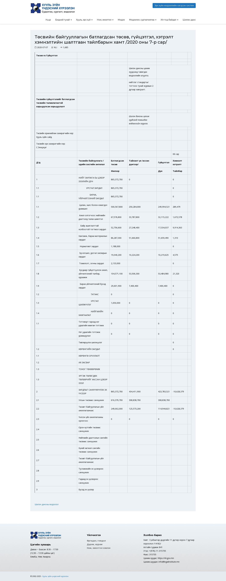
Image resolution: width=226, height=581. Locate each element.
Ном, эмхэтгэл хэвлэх (98, 548)
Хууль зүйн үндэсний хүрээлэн (55, 576)
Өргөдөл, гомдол (96, 540)
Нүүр (48, 19)
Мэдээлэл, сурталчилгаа (142, 19)
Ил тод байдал (169, 19)
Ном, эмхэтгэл (105, 19)
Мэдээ (121, 19)
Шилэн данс (189, 19)
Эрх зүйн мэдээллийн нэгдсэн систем (174, 5)
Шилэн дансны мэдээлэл (46, 504)
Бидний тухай (63, 19)
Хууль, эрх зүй (84, 19)
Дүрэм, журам (94, 544)
